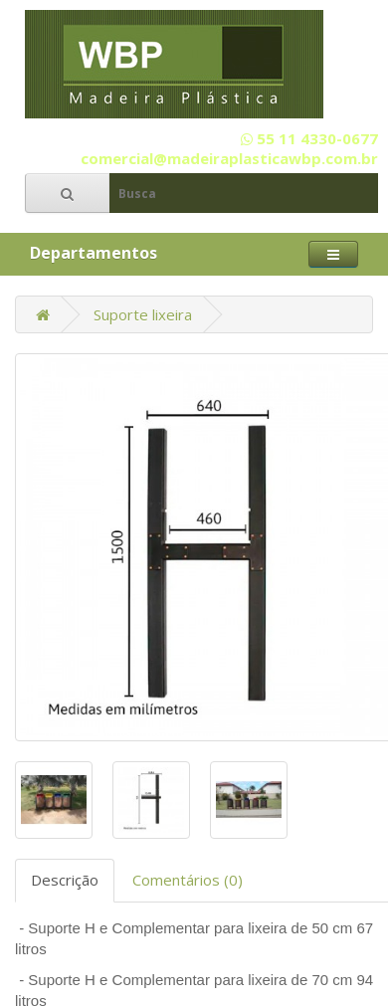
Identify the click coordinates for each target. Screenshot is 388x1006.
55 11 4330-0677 (309, 138)
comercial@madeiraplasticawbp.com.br (229, 158)
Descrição (64, 880)
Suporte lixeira (143, 314)
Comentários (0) (187, 880)
